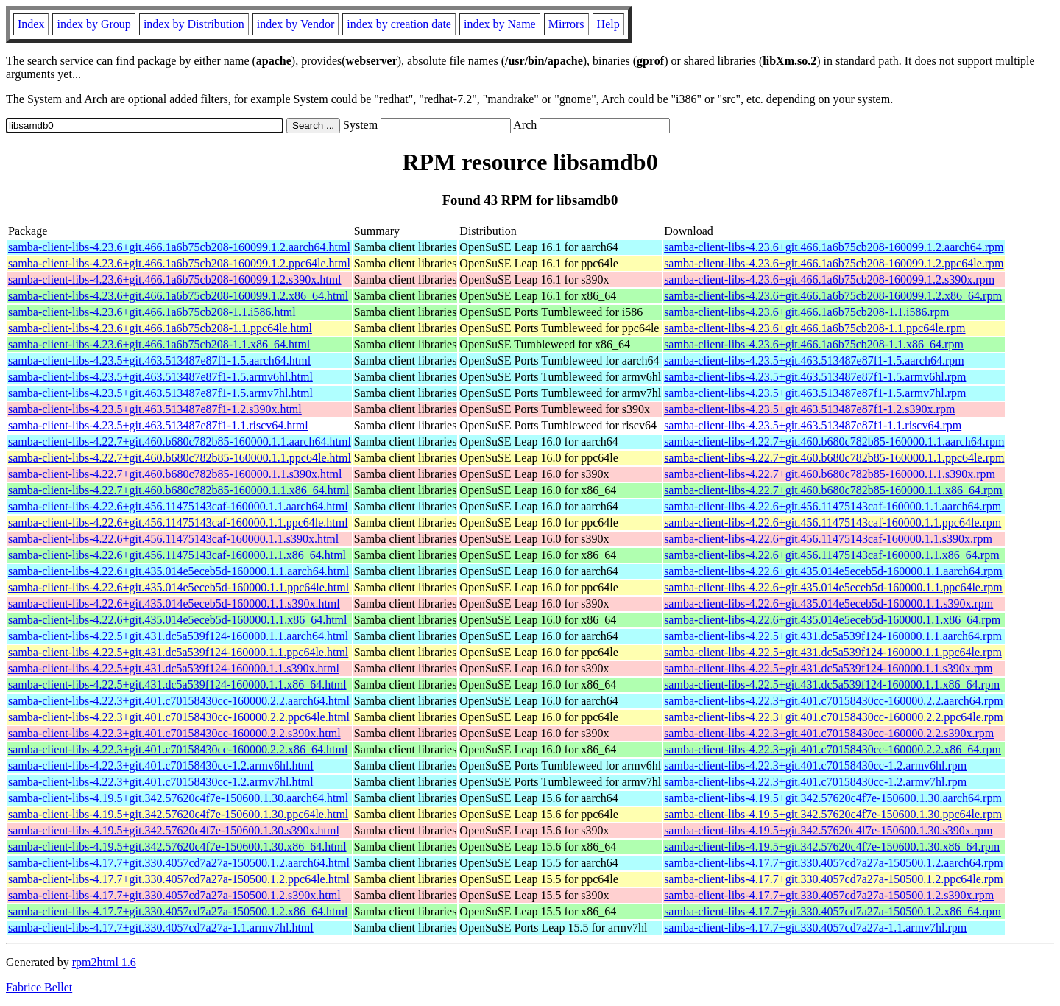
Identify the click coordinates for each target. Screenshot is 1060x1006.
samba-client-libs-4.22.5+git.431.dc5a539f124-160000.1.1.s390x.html (173, 668)
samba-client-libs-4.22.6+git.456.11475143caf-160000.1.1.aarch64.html (178, 506)
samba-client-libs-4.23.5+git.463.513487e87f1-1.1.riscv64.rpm (812, 425)
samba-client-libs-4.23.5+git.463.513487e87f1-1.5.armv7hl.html (160, 393)
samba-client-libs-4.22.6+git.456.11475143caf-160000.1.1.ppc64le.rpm (832, 522)
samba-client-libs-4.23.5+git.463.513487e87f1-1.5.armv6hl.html (160, 376)
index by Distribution (194, 24)
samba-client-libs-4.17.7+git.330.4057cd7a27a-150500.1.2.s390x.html (174, 895)
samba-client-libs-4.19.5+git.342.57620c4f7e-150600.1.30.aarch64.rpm (833, 798)
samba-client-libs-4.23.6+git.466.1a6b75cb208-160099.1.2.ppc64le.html (179, 263)
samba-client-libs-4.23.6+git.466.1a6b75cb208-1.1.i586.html (152, 312)
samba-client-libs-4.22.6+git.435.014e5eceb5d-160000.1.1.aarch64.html (178, 571)
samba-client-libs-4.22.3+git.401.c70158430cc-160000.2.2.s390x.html (174, 733)
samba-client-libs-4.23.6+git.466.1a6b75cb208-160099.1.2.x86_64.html (178, 295)
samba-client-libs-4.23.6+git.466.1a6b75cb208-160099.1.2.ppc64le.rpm (833, 263)
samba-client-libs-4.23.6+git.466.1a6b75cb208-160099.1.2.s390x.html (175, 279)
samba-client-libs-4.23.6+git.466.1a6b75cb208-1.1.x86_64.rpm (814, 344)
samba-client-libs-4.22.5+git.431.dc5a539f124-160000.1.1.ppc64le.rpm (833, 652)
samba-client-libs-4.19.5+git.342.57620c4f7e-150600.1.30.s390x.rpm (828, 830)
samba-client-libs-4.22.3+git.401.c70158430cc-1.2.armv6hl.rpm (815, 765)
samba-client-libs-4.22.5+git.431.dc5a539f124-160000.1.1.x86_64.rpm (832, 684)
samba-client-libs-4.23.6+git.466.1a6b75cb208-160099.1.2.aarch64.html (179, 247)
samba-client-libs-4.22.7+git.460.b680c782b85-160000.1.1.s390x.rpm (829, 474)
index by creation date (399, 24)
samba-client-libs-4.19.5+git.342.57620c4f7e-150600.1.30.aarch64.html (178, 798)
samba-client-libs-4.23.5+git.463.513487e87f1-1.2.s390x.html (155, 409)
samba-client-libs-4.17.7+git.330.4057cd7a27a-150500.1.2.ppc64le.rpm (833, 879)
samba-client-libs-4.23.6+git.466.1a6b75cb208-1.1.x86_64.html (159, 344)
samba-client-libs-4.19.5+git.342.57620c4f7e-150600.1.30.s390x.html (173, 830)
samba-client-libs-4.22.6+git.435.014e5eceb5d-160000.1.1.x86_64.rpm (832, 619)
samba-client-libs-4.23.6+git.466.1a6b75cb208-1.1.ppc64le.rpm (814, 328)
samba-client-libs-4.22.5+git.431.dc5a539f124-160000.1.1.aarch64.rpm (833, 636)
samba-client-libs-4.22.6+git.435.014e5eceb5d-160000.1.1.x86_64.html (177, 619)
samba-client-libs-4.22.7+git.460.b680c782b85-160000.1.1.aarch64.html (179, 441)
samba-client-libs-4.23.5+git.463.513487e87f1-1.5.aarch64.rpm (814, 360)
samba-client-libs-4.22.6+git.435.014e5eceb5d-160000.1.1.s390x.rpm (828, 603)
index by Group (93, 24)
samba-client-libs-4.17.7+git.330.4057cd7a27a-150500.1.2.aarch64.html (179, 862)
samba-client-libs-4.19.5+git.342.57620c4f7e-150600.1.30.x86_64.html (177, 846)
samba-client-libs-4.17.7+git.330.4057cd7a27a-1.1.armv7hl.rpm (815, 927)
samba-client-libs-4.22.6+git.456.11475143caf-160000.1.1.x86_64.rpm (831, 555)
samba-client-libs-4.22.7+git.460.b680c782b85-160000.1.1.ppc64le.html (179, 457)
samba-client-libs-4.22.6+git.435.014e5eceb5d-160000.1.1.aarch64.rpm (833, 571)
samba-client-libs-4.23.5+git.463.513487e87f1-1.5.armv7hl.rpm (815, 393)
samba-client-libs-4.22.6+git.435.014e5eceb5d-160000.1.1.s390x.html (174, 603)
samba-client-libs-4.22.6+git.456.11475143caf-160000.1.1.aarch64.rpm (832, 506)
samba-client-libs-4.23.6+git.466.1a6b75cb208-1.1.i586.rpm (806, 312)
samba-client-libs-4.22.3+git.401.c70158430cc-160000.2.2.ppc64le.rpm (833, 717)
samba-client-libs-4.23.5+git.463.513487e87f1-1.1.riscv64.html (158, 425)
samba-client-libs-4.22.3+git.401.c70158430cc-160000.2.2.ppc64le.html (179, 717)
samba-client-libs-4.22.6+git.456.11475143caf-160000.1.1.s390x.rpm (828, 538)
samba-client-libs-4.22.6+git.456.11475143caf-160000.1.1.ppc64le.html (178, 522)
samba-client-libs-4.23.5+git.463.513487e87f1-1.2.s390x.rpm (809, 409)
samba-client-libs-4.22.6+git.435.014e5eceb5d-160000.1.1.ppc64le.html (178, 587)
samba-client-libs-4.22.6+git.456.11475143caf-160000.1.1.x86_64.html (177, 555)
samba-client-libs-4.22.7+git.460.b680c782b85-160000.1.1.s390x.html (175, 474)
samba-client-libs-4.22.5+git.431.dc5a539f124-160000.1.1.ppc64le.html (178, 652)
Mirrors (566, 24)
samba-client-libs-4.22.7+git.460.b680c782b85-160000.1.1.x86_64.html (178, 490)
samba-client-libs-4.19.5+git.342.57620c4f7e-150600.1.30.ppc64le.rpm (833, 814)
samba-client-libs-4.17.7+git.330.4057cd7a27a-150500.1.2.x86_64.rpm (832, 911)
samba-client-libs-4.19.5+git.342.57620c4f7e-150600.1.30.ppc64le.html (178, 814)
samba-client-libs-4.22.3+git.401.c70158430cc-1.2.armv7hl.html (161, 781)
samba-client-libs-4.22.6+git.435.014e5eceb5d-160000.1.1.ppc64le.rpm (833, 587)
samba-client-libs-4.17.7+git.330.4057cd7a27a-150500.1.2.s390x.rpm (829, 895)
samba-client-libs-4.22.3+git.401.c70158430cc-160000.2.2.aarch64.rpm (833, 700)
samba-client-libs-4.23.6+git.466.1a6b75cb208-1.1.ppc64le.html (160, 328)
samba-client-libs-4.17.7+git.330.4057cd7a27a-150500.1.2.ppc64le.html (179, 879)
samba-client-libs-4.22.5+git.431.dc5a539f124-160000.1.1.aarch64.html (178, 636)
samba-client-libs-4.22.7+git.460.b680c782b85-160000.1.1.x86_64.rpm (833, 490)
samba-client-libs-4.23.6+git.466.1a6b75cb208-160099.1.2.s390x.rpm (829, 279)
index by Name (500, 24)
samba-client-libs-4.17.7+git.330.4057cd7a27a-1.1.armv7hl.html (161, 927)
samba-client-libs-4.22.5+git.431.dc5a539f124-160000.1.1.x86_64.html (177, 684)
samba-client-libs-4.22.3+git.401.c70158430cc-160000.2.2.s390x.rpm (829, 733)
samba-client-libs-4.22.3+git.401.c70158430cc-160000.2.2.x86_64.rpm (832, 749)
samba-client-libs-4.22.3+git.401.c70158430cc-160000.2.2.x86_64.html (177, 749)
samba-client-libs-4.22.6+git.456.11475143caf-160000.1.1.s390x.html (173, 538)
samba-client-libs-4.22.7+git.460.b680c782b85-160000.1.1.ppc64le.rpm (834, 457)
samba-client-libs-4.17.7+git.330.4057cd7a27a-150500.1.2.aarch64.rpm (833, 862)
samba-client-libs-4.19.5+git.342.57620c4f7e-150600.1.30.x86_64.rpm (832, 846)
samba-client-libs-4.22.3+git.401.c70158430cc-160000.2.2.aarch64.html (179, 700)
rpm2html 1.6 (104, 962)
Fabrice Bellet (39, 987)
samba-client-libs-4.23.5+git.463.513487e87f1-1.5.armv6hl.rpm (815, 376)
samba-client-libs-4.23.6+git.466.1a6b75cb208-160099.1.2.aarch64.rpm (833, 247)
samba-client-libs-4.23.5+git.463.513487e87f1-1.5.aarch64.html (159, 360)
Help (608, 24)
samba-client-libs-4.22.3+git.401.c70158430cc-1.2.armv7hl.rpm (815, 781)
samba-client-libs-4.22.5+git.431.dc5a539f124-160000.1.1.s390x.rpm (828, 668)
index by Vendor (295, 24)
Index (31, 24)
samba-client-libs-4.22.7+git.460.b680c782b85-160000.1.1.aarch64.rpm (834, 441)
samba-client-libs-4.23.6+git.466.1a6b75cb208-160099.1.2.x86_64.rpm (833, 295)
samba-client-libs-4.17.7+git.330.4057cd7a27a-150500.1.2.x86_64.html (177, 911)
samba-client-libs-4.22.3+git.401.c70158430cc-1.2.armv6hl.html (161, 765)
